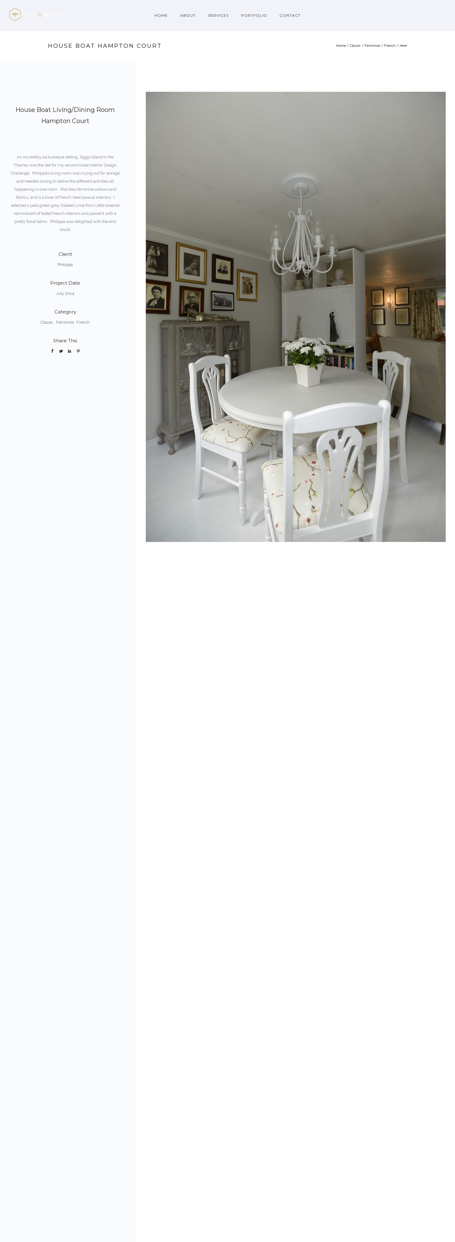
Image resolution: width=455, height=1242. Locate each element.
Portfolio (254, 15)
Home (161, 15)
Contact (290, 15)
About (188, 15)
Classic (355, 46)
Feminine (372, 46)
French (390, 46)
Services (218, 15)
